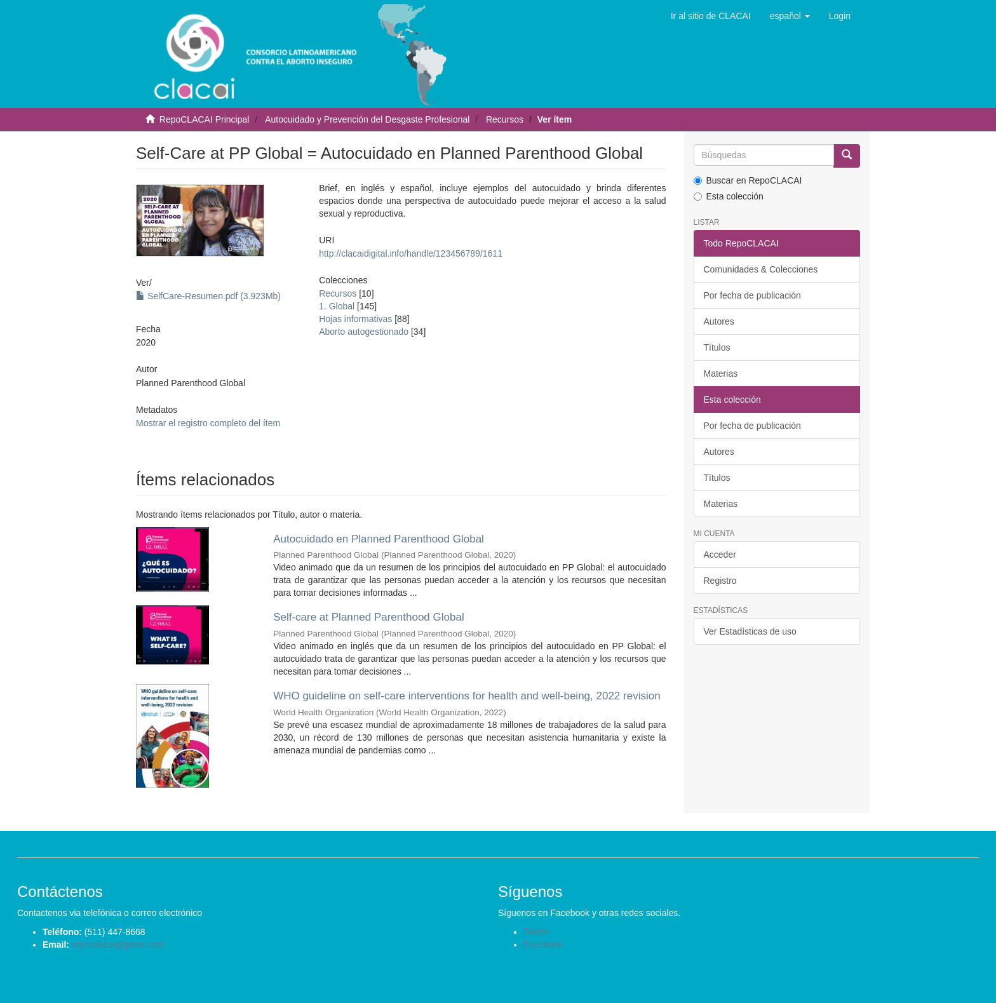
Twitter (536, 932)
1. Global (336, 306)
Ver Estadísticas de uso (750, 631)
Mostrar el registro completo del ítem (208, 423)
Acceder (720, 554)
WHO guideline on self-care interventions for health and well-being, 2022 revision (467, 696)
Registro (720, 581)
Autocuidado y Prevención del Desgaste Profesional (367, 119)
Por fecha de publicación (752, 295)
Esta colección (729, 196)
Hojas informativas (355, 319)
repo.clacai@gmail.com (118, 944)
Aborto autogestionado (363, 331)
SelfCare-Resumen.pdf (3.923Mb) (208, 296)
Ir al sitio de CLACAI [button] (711, 16)
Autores (719, 321)
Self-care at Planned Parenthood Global (368, 617)
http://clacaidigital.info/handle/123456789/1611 (410, 253)
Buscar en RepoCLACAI (748, 180)
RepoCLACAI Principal (204, 119)
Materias (721, 373)
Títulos (717, 347)
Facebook (542, 944)
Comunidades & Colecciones (761, 269)
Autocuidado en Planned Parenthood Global (378, 539)
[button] (789, 16)
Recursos (504, 119)
